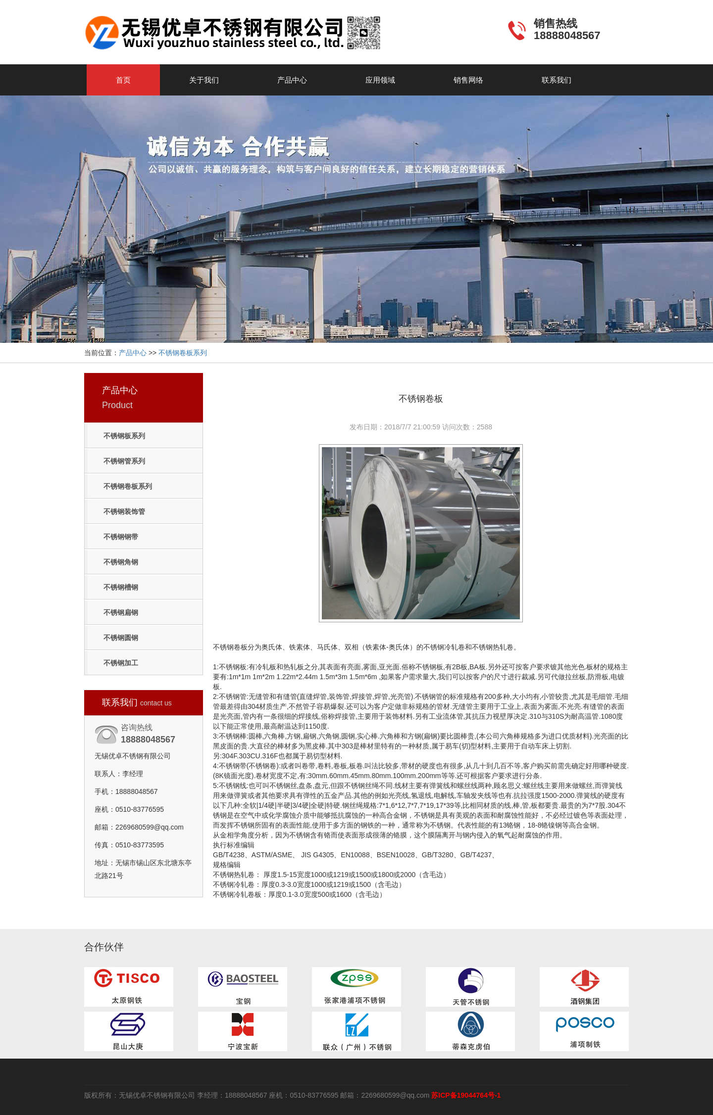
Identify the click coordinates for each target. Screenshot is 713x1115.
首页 (123, 80)
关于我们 (204, 80)
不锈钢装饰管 (124, 511)
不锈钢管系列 (124, 461)
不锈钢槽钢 (120, 587)
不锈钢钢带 (120, 537)
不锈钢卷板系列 (182, 353)
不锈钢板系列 (124, 436)
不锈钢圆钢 (120, 638)
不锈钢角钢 (120, 562)
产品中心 (292, 80)
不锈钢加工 (120, 663)
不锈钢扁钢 (120, 612)
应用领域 (380, 80)
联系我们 (556, 80)
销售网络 (468, 80)
